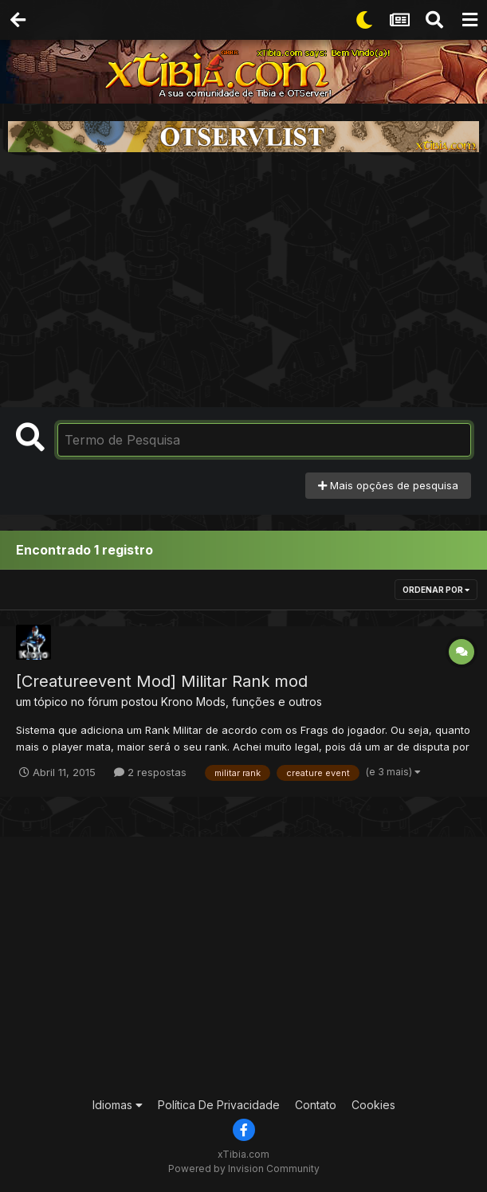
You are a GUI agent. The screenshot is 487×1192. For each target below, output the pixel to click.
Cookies (373, 1105)
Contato (315, 1105)
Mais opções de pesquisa (388, 485)
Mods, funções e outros (259, 701)
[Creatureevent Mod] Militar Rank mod (162, 681)
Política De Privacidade (219, 1105)
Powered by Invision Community (244, 1168)
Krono (177, 701)
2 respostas (150, 772)
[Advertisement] (243, 279)
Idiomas (117, 1105)
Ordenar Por (436, 589)
